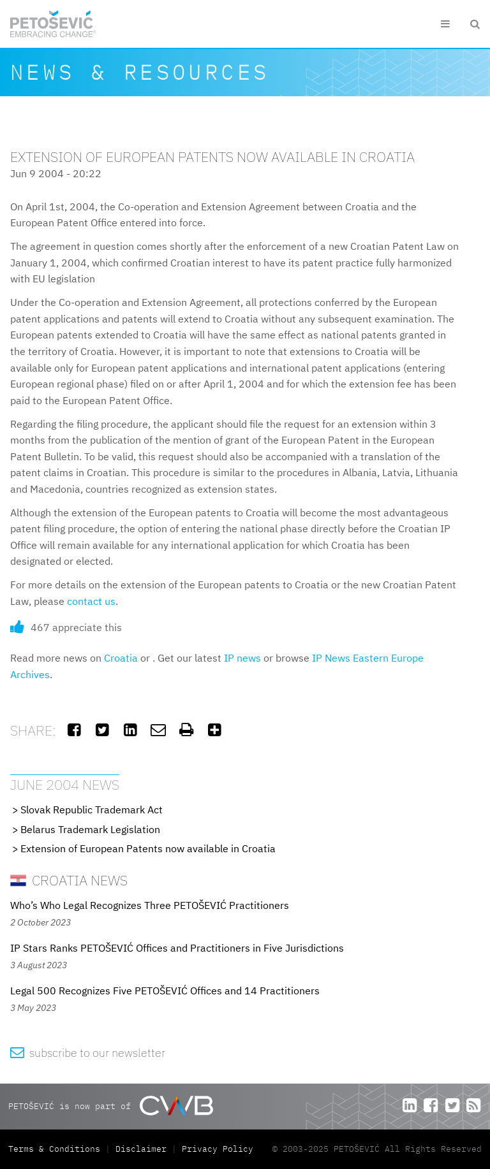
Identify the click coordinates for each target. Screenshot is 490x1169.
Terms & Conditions (56, 1149)
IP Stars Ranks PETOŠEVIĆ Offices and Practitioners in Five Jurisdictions (177, 947)
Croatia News (69, 880)
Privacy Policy (217, 1149)
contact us (91, 601)
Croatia (121, 657)
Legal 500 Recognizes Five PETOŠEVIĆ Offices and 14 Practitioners (165, 990)
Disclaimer (141, 1149)
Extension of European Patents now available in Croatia (148, 848)
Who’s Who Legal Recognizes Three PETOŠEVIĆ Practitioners (149, 905)
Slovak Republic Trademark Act (91, 809)
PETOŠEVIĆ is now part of (110, 1105)
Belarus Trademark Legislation (90, 829)
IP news (242, 657)
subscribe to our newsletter (87, 1052)
